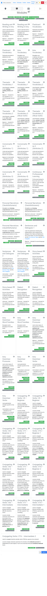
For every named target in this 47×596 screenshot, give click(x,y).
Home (14, 2)
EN (42, 2)
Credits (24, 2)
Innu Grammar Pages (33, 237)
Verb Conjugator (6, 271)
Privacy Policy (33, 2)
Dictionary (19, 2)
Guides (28, 2)
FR (45, 2)
